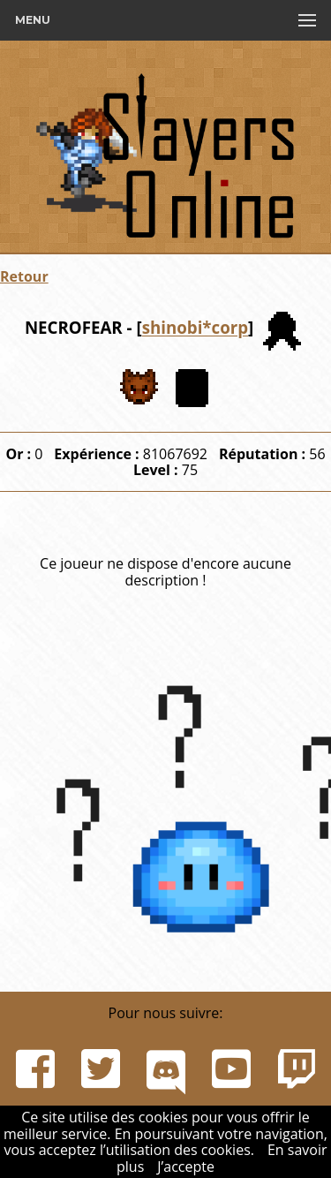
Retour (24, 276)
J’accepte (185, 1166)
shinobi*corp (195, 328)
